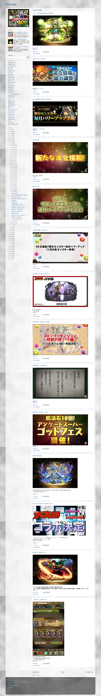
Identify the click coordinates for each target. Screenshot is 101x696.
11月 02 (13, 223)
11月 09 (13, 184)
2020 (11, 140)
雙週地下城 (10, 82)
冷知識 (9, 74)
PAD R (9, 84)
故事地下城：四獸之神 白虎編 (41, 322)
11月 (12, 144)
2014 (11, 255)
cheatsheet (10, 112)
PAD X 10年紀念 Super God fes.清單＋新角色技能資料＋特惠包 (21, 33)
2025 (11, 131)
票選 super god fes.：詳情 (40, 412)
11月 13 (13, 176)
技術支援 (10, 105)
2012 (11, 258)
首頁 (62, 672)
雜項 (37, 498)
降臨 (9, 107)
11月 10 (13, 182)
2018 (11, 247)
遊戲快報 (38, 53)
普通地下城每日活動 (12, 124)
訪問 (9, 121)
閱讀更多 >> (35, 49)
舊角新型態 (36, 139)
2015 (11, 253)
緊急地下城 (10, 101)
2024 (11, 133)
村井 (9, 72)
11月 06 (13, 189)
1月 (11, 243)
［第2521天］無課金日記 (40, 599)
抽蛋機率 (10, 70)
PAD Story (10, 122)
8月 (11, 230)
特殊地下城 (10, 85)
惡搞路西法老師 (37, 455)
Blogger (60, 692)
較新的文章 (36, 672)
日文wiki (10, 683)
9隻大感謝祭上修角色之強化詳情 (42, 99)
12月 (12, 142)
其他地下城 (10, 111)
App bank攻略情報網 (12, 685)
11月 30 (13, 145)
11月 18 (13, 167)
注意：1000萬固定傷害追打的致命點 (43, 13)
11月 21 (13, 162)
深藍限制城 (10, 119)
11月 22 (13, 160)
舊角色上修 (36, 186)
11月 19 (13, 165)
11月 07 (13, 187)
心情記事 (10, 92)
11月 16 (13, 171)
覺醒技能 (10, 102)
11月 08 (13, 186)
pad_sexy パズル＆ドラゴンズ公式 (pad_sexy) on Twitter (20, 682)
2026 (11, 129)
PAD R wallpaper (11, 109)
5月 (11, 236)
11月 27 (13, 151)
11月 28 (13, 149)
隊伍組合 (10, 77)
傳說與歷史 (10, 96)
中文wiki (10, 689)
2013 (11, 257)
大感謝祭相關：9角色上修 (40, 230)
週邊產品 (10, 87)
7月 (11, 232)
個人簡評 (10, 90)
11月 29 (13, 147)
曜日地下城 (10, 114)
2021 (11, 138)
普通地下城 (10, 117)
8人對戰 (10, 97)
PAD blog (11, 4)
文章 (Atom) (38, 675)
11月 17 (13, 169)
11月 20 (13, 164)
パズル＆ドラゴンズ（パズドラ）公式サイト (18, 680)
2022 (11, 136)
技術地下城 (10, 104)
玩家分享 (10, 116)
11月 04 (13, 193)
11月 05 (13, 191)
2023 (11, 135)
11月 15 (13, 173)
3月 (11, 240)
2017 (11, 249)
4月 (11, 238)
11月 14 (13, 175)
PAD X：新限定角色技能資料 (20, 39)
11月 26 (13, 152)
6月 (11, 234)
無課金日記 (38, 665)
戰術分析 (10, 80)
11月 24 (13, 156)
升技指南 (10, 89)
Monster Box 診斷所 (12, 94)
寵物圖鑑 (10, 64)
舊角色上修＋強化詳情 (39, 59)
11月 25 (13, 154)
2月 (11, 241)
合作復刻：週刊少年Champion (41, 274)
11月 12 (13, 178)
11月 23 (13, 158)
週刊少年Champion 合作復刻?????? (43, 503)
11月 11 (13, 180)
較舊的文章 (89, 672)
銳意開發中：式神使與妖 (40, 365)
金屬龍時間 (10, 687)
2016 (11, 251)
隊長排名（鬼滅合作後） (40, 552)
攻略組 (9, 75)
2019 (11, 246)
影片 (9, 69)
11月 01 (13, 224)
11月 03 (13, 221)
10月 (12, 227)
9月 (11, 229)
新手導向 (10, 79)
